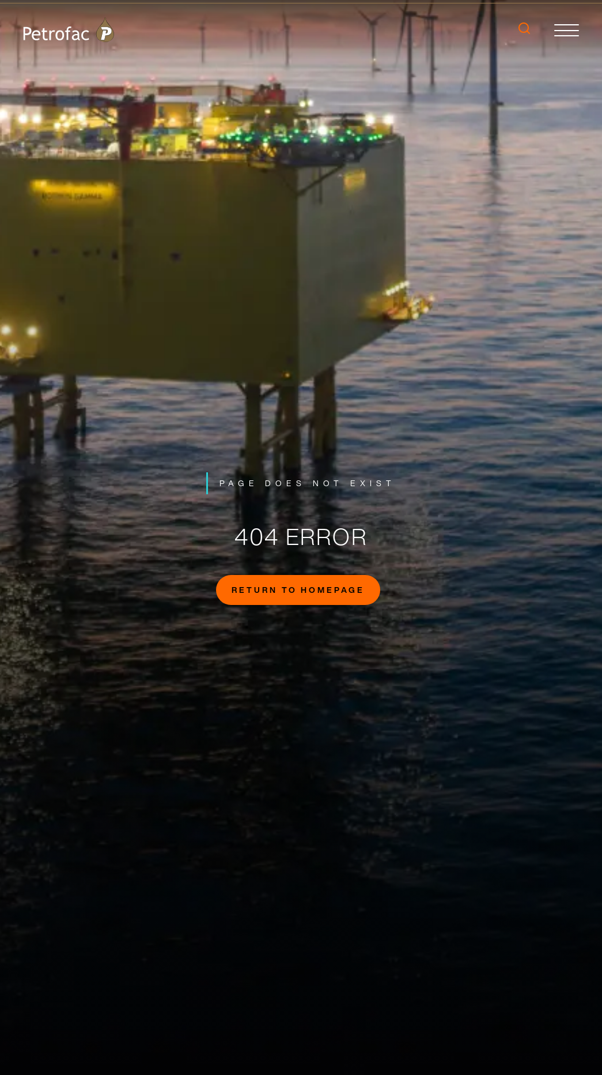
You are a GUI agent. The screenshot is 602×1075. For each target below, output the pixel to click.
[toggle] (566, 29)
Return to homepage (298, 590)
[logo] (68, 29)
